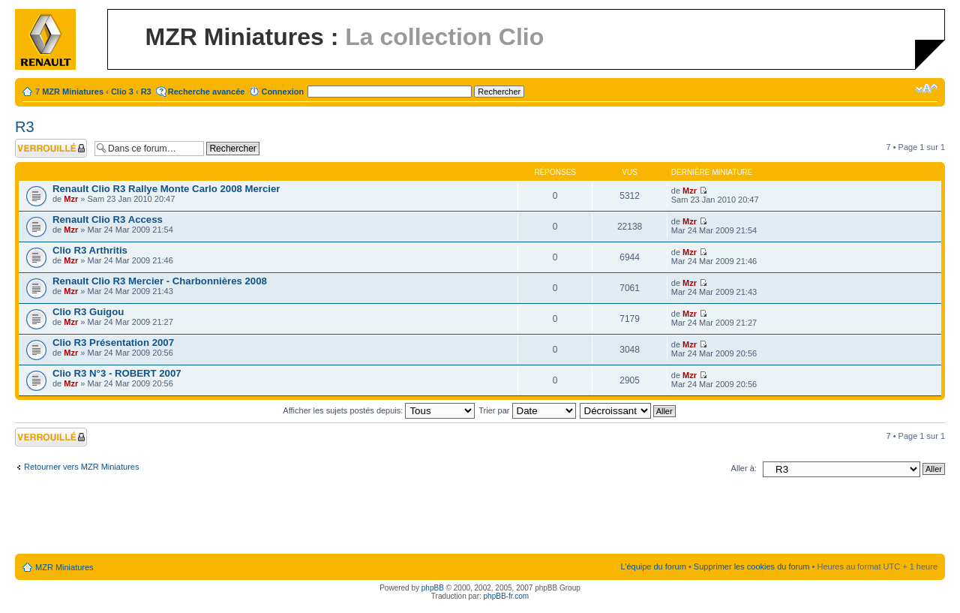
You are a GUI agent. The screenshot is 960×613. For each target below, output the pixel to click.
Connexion (282, 91)
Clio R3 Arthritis (90, 250)
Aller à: (744, 468)
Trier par (526, 410)
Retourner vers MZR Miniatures (81, 466)
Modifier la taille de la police (927, 88)
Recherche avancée (206, 91)
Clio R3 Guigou (88, 311)
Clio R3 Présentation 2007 (113, 342)
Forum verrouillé (51, 148)
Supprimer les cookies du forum (752, 566)
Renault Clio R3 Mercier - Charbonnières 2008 (159, 281)
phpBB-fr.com (507, 596)
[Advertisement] (480, 518)
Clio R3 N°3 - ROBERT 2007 (117, 373)
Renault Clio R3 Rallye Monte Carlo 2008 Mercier (166, 188)
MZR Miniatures (73, 91)
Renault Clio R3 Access (107, 219)
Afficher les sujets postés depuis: (379, 410)
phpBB (433, 588)
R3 (146, 91)
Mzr (71, 198)
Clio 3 (122, 91)
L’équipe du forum (653, 566)
